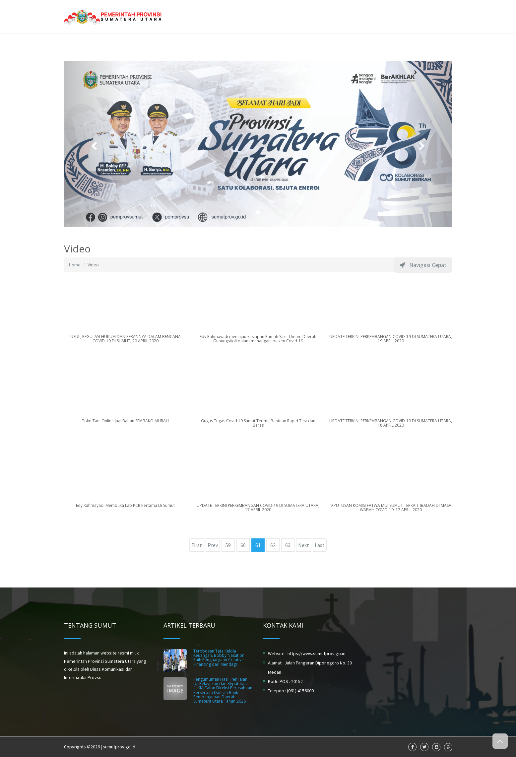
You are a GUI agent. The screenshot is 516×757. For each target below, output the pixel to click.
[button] (93, 144)
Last (320, 545)
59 (228, 545)
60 (243, 545)
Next (303, 545)
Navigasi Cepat (423, 265)
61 (258, 545)
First (196, 545)
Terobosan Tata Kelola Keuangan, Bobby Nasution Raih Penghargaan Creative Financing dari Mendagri (218, 657)
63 (287, 545)
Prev (213, 545)
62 (273, 545)
